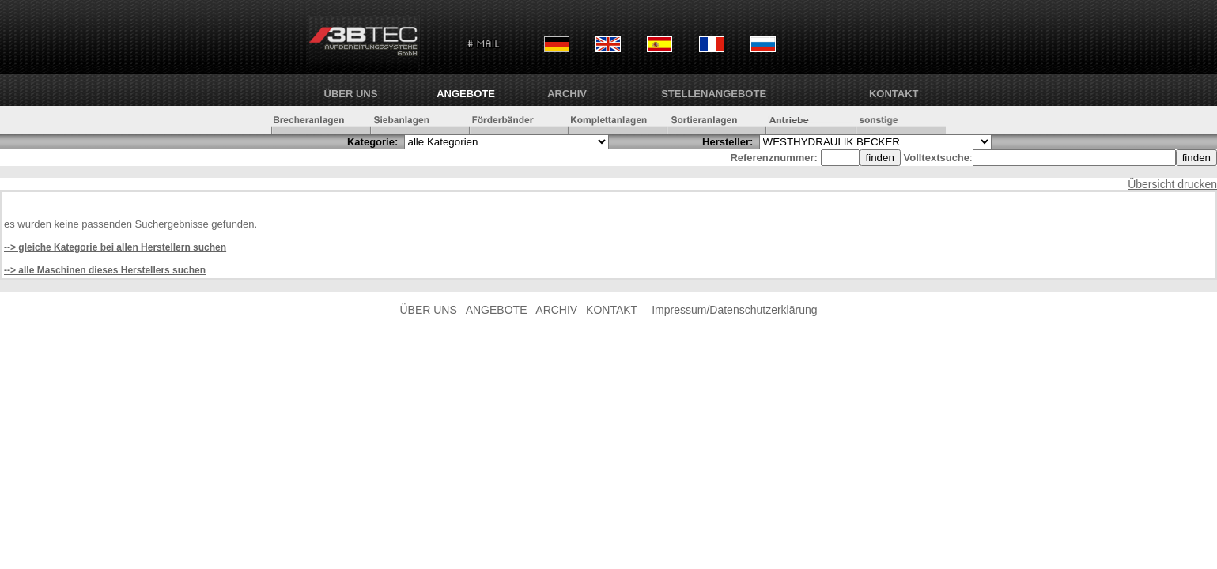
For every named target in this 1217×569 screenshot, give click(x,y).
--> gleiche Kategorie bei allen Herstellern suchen (115, 247)
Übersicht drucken (1172, 184)
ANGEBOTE (466, 94)
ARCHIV (567, 94)
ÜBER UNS (351, 94)
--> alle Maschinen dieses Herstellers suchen (105, 270)
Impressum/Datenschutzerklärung (734, 309)
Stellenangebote (713, 94)
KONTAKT (894, 94)
